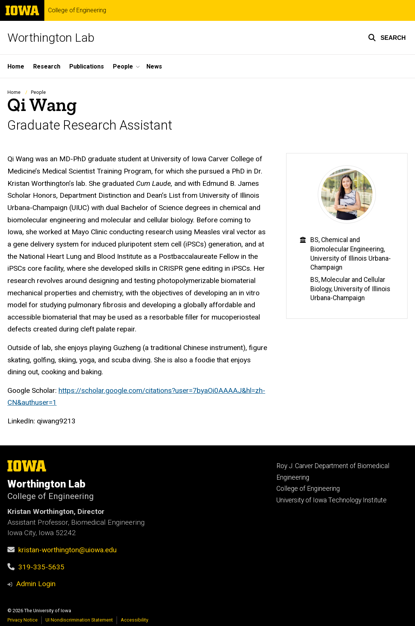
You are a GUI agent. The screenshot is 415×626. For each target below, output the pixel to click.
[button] (387, 37)
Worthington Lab (51, 38)
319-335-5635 (41, 567)
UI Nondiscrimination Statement (79, 620)
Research (46, 66)
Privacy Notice (22, 620)
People (38, 92)
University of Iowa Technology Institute (331, 500)
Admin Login (36, 583)
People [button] (123, 66)
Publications (86, 66)
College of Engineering (77, 10)
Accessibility (134, 620)
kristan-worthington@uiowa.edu (67, 550)
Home (15, 66)
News (154, 66)
